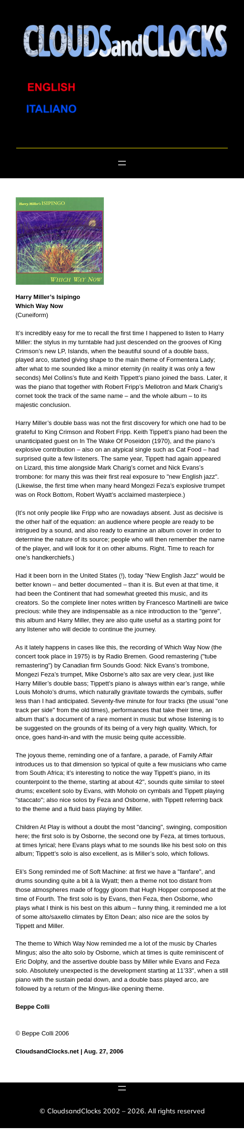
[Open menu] (122, 163)
